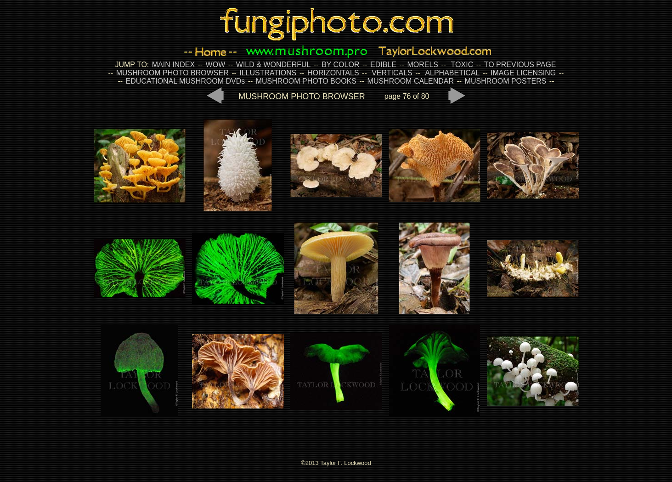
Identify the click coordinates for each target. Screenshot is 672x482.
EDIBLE (383, 64)
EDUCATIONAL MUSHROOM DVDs (185, 81)
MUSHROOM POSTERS (506, 81)
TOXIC (462, 64)
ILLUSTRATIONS (267, 73)
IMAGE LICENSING (522, 73)
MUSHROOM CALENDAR (410, 81)
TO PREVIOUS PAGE (520, 64)
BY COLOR (340, 64)
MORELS (422, 64)
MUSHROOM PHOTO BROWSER (172, 73)
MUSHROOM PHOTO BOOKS (306, 81)
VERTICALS (392, 73)
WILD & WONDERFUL (273, 64)
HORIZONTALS (333, 73)
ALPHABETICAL (452, 73)
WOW (216, 64)
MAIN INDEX (173, 64)
